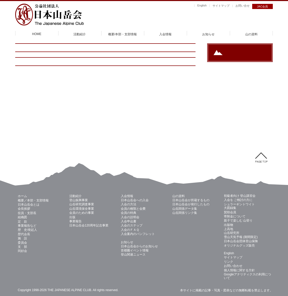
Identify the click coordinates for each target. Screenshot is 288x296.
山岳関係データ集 (184, 208)
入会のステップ (131, 225)
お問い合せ (242, 5)
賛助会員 (230, 212)
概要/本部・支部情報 (122, 34)
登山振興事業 (78, 200)
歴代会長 (24, 234)
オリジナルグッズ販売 (239, 245)
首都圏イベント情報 (135, 250)
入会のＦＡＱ (130, 230)
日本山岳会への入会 (135, 200)
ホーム (22, 196)
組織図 (22, 217)
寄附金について (234, 216)
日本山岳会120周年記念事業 (88, 225)
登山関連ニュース (133, 254)
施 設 (22, 238)
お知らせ (208, 34)
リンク (228, 262)
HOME (36, 34)
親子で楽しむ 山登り (238, 220)
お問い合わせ (233, 266)
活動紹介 (79, 34)
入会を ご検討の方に (238, 200)
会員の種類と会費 (133, 208)
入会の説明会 (130, 217)
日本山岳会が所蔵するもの (190, 200)
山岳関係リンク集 (184, 213)
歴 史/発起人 (27, 230)
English (202, 5)
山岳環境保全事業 (81, 208)
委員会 (22, 242)
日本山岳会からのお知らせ (139, 246)
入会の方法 (128, 204)
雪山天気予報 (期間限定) (241, 237)
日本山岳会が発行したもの (190, 204)
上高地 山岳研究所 (231, 230)
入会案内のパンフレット (138, 234)
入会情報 (165, 34)
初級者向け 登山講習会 (240, 196)
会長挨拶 (24, 208)
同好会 (22, 251)
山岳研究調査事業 (81, 204)
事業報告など (27, 225)
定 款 (22, 221)
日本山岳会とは (28, 204)
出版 (72, 217)
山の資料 (251, 34)
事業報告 (75, 221)
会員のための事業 (81, 213)
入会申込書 (128, 221)
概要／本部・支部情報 (33, 200)
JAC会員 (262, 6)
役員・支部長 (27, 213)
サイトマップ (221, 5)
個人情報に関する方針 (239, 270)
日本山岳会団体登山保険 (241, 241)
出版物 (228, 225)
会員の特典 (128, 213)
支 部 (22, 247)
